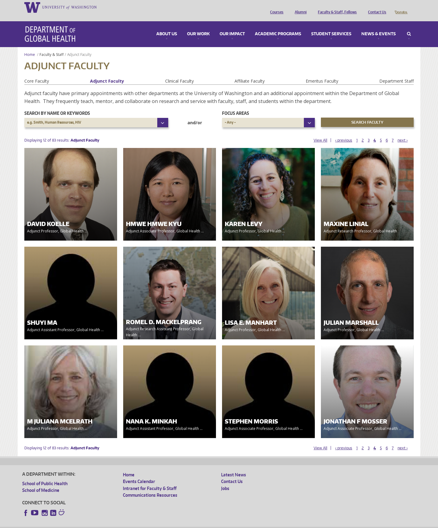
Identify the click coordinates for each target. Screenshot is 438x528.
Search (409, 25)
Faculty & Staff (52, 46)
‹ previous (343, 131)
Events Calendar (139, 472)
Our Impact (232, 25)
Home (29, 46)
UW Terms (127, 523)
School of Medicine (40, 481)
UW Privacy (103, 523)
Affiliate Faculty (250, 72)
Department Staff (396, 72)
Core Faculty (36, 72)
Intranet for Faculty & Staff (149, 479)
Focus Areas (235, 104)
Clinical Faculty (179, 72)
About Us (166, 25)
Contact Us (376, 7)
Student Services (331, 25)
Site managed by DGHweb (163, 523)
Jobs (225, 479)
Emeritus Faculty (322, 72)
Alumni (299, 7)
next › (403, 131)
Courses (275, 7)
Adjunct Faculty (107, 72)
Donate (401, 7)
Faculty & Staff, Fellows (335, 7)
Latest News (233, 466)
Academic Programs (278, 25)
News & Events (378, 25)
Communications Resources (150, 486)
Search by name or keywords (57, 104)
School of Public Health (45, 475)
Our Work (198, 25)
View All (320, 131)
